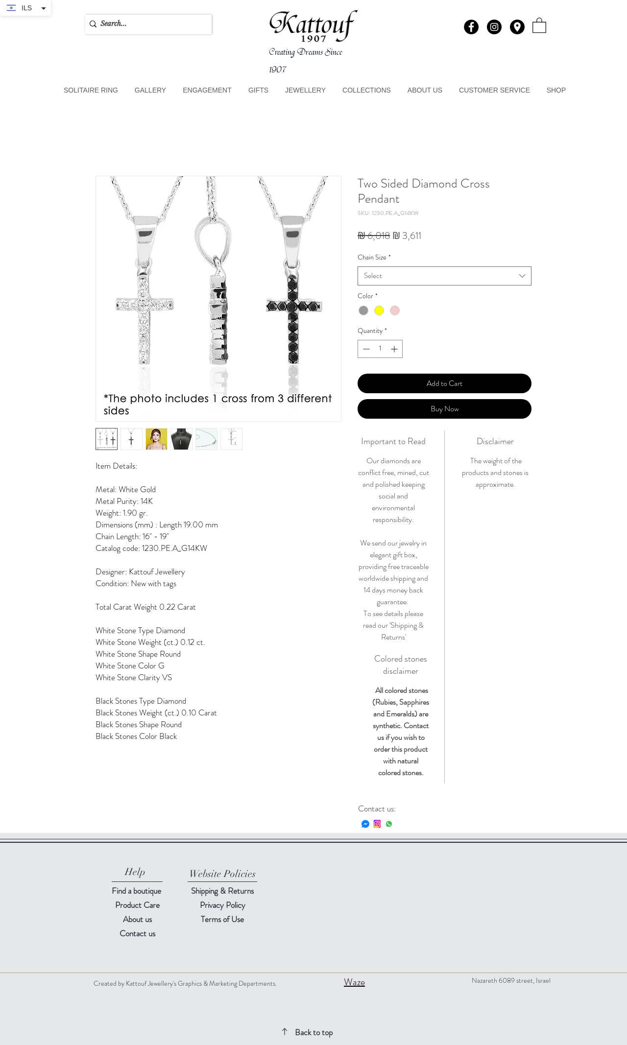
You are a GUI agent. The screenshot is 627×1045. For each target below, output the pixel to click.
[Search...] (145, 24)
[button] (517, 27)
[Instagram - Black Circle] (494, 27)
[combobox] (444, 275)
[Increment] (395, 348)
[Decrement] (365, 348)
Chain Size (374, 257)
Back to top (314, 1032)
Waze (354, 982)
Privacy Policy (222, 905)
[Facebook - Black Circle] (471, 27)
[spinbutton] (380, 348)
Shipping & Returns (222, 891)
